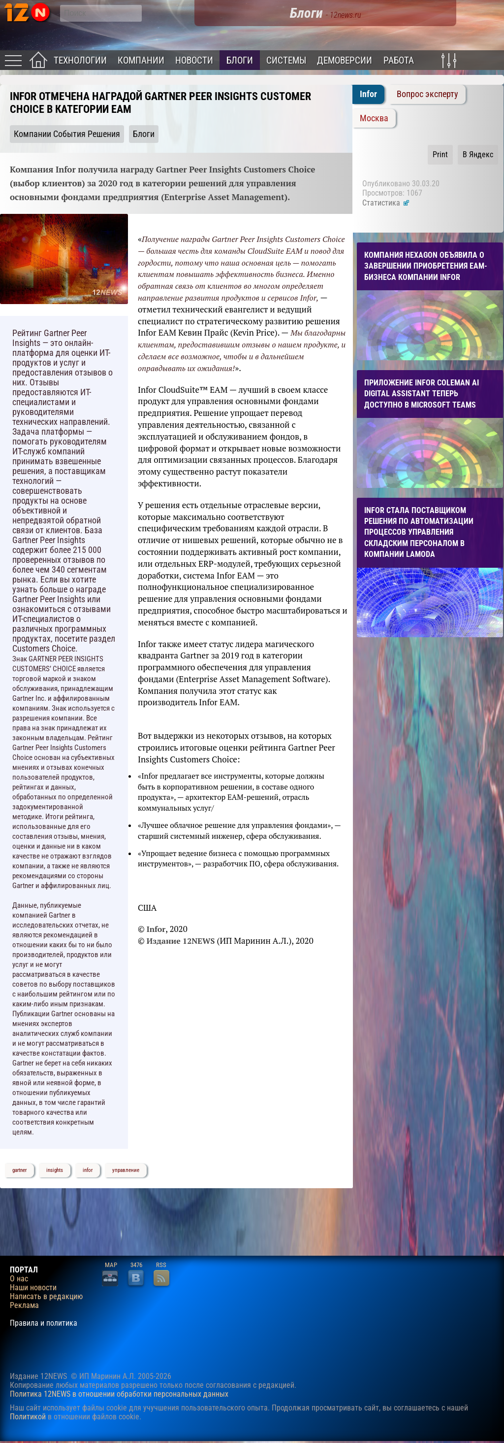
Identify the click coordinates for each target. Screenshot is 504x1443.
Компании (141, 60)
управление (125, 1170)
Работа (398, 60)
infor (88, 1170)
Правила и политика (43, 1323)
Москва (374, 118)
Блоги (239, 60)
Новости (194, 60)
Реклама (24, 1305)
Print (440, 154)
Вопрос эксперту (427, 94)
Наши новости (33, 1287)
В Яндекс (478, 154)
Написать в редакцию (46, 1296)
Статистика (386, 202)
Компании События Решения (67, 134)
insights (54, 1170)
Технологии (80, 60)
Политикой (28, 1416)
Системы (286, 60)
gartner (19, 1170)
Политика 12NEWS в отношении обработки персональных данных (119, 1394)
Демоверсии (344, 60)
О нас (19, 1278)
